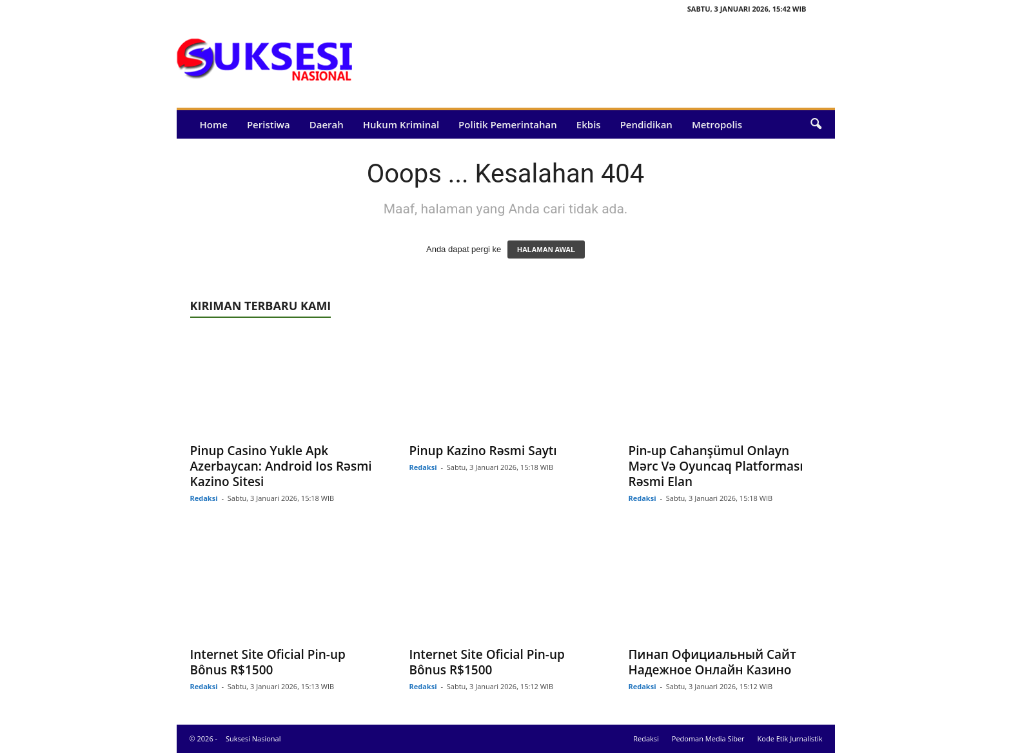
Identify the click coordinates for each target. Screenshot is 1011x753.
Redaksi (204, 498)
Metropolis (717, 124)
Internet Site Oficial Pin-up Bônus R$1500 (268, 662)
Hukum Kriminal (401, 124)
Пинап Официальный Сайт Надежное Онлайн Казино (712, 662)
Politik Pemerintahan (507, 124)
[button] (815, 124)
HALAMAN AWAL (546, 249)
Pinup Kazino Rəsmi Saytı (483, 450)
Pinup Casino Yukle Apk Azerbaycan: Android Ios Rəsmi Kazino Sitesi (281, 466)
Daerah (326, 124)
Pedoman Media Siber (708, 738)
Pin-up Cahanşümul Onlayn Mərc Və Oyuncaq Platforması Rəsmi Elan (716, 466)
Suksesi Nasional (253, 738)
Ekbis (588, 124)
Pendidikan (646, 124)
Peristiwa (268, 124)
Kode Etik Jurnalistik (790, 738)
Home (214, 124)
